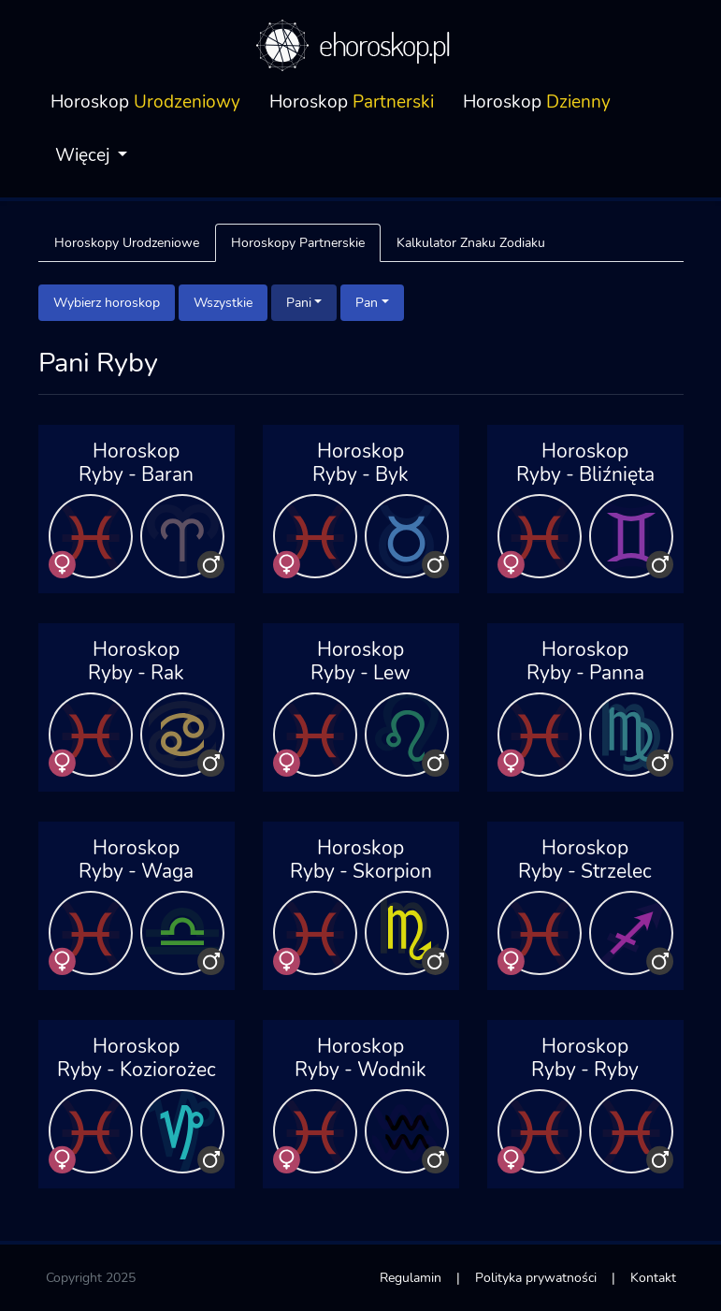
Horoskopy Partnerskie (298, 242)
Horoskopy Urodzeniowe (126, 242)
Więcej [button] (84, 155)
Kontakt (653, 1277)
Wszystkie (223, 302)
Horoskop (145, 102)
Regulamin (410, 1277)
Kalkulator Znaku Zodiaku (471, 242)
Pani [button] (298, 302)
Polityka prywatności (536, 1277)
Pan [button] (366, 302)
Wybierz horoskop (106, 302)
